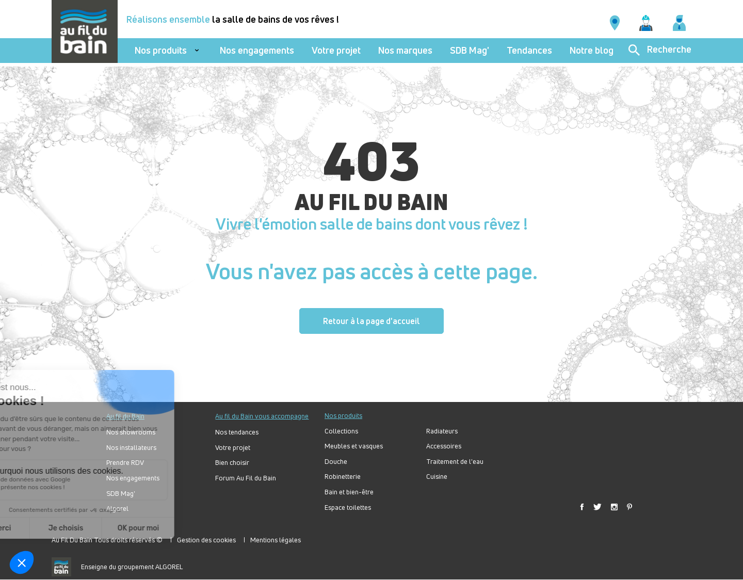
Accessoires (443, 446)
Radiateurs (442, 431)
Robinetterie (343, 476)
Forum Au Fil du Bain (245, 478)
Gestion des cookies (206, 540)
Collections (341, 431)
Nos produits (161, 50)
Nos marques (405, 50)
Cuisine (436, 476)
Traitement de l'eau (454, 461)
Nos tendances (237, 432)
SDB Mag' (469, 50)
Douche (336, 461)
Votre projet (336, 50)
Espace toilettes (348, 507)
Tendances (529, 50)
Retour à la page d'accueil (371, 321)
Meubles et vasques (354, 446)
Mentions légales (275, 540)
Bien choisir (232, 462)
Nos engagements (257, 50)
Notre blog (591, 50)
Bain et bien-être (349, 492)
